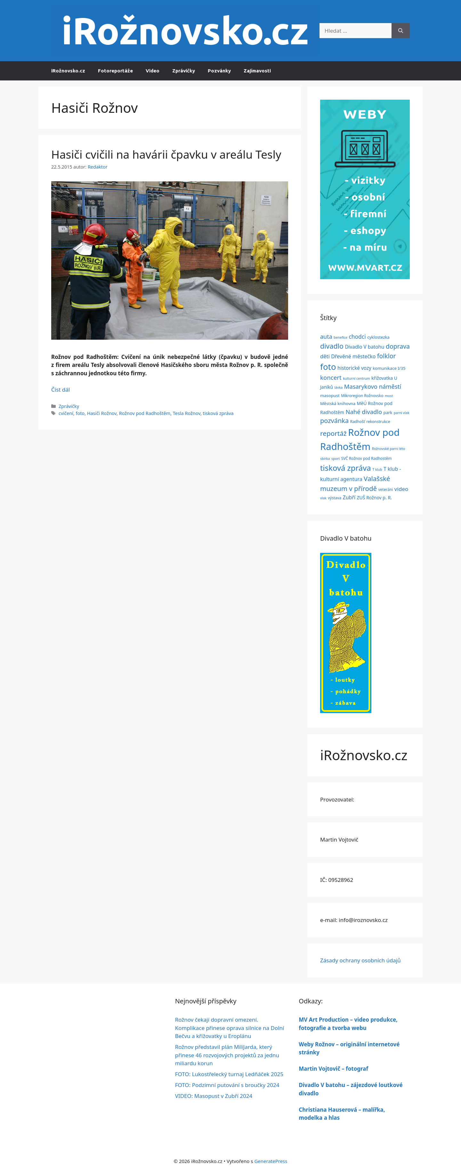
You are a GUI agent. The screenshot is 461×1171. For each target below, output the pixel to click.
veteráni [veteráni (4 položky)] (385, 489)
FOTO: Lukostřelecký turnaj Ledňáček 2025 (229, 1074)
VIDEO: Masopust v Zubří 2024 (214, 1096)
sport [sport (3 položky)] (335, 458)
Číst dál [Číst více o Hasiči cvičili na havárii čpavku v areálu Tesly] (60, 389)
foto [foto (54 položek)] (328, 366)
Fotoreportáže (115, 70)
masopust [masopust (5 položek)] (330, 395)
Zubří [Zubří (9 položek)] (349, 497)
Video (152, 70)
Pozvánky (219, 70)
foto (80, 413)
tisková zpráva (218, 413)
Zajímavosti (257, 70)
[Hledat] (401, 30)
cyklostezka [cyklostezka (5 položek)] (378, 337)
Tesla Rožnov (186, 413)
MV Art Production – (326, 1019)
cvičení (66, 413)
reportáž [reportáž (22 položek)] (333, 433)
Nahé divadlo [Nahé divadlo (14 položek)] (363, 412)
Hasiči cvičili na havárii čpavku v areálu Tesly (166, 154)
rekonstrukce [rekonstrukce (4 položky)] (378, 421)
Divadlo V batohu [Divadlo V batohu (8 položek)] (364, 347)
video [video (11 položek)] (401, 489)
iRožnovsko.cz (68, 70)
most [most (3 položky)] (389, 396)
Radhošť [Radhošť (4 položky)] (357, 421)
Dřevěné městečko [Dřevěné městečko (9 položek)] (353, 356)
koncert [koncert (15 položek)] (331, 377)
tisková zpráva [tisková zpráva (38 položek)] (345, 467)
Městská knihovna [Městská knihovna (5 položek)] (337, 403)
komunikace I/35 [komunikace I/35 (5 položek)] (389, 368)
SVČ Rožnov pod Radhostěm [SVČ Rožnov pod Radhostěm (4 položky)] (366, 458)
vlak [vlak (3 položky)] (323, 498)
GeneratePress (270, 1161)
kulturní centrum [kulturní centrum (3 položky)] (356, 378)
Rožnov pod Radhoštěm (144, 413)
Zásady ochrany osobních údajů (360, 960)
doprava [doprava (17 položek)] (398, 346)
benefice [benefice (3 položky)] (340, 337)
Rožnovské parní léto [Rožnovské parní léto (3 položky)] (388, 448)
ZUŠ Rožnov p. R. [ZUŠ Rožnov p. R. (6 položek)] (374, 497)
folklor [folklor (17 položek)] (386, 356)
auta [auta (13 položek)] (326, 336)
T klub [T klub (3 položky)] (377, 469)
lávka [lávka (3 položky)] (339, 387)
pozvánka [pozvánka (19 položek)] (334, 420)
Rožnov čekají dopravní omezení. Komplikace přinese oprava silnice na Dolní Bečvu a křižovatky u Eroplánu (229, 1028)
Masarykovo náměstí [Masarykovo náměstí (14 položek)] (372, 386)
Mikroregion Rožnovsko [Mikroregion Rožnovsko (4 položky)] (362, 395)
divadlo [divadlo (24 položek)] (332, 346)
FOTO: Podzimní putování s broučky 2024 (227, 1085)
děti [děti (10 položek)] (325, 356)
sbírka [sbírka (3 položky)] (325, 458)
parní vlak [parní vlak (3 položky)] (401, 413)
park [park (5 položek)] (388, 412)
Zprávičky (183, 70)
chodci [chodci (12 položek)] (357, 336)
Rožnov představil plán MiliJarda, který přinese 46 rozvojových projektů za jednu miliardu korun (227, 1055)
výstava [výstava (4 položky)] (334, 498)
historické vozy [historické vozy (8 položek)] (354, 368)
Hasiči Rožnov (102, 413)
